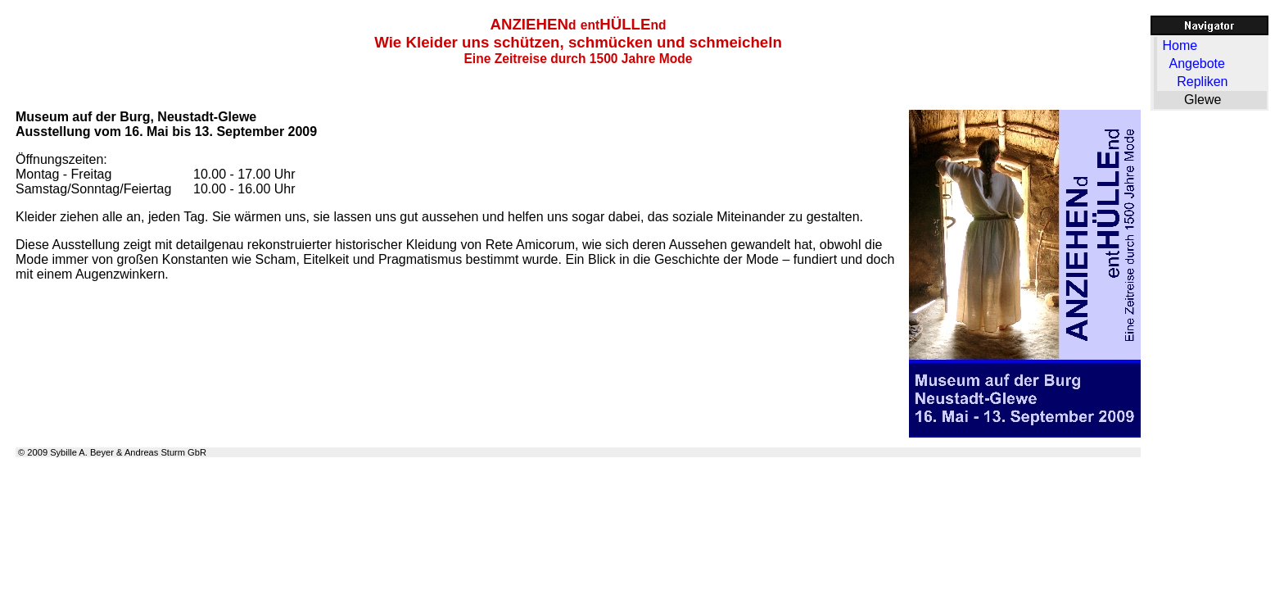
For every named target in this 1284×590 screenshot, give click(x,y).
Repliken (1202, 81)
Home (1179, 45)
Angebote (1197, 63)
